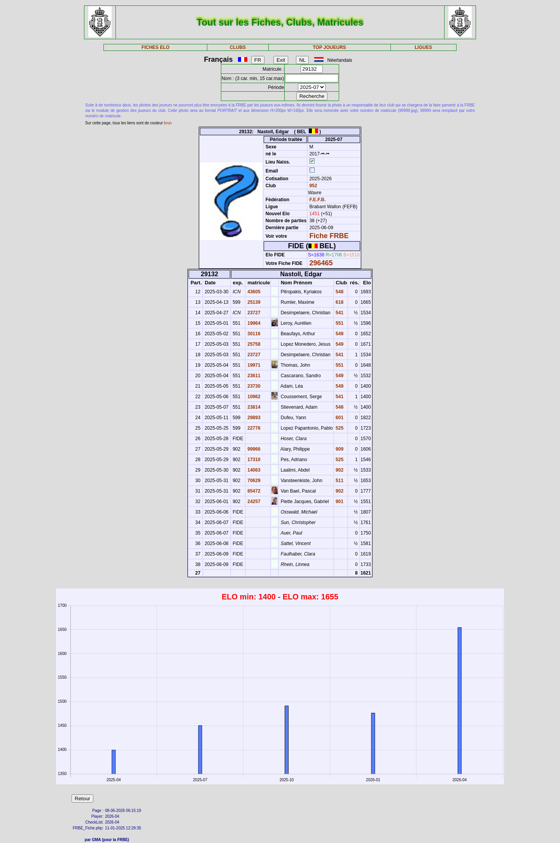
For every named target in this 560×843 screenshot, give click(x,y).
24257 (253, 501)
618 (338, 302)
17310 (253, 459)
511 (338, 480)
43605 (253, 291)
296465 (320, 263)
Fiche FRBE (328, 236)
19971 (253, 365)
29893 (253, 417)
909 (338, 449)
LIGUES (423, 47)
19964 (253, 323)
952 (312, 185)
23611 (253, 375)
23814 (253, 407)
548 (338, 291)
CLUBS (238, 47)
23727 (253, 312)
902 (338, 470)
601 (338, 417)
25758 (253, 344)
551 (338, 323)
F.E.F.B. (317, 199)
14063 (253, 470)
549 (338, 333)
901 (338, 501)
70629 (253, 480)
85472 (253, 491)
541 (338, 312)
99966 (253, 449)
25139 (253, 302)
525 (338, 428)
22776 (253, 428)
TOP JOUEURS (329, 47)
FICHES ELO (156, 47)
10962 (253, 396)
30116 (253, 333)
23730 (253, 386)
